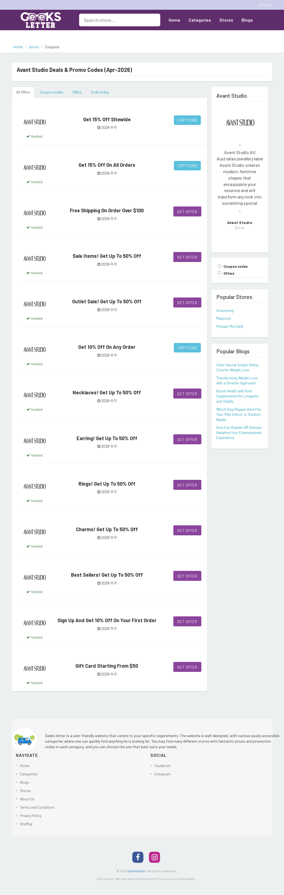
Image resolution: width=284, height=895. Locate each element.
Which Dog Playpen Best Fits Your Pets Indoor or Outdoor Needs (238, 414)
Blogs (247, 19)
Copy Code (187, 120)
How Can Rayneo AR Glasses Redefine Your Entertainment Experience (239, 432)
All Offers (23, 92)
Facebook (162, 765)
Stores (226, 19)
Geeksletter (137, 871)
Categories (200, 19)
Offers (77, 92)
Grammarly (225, 310)
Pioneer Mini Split (229, 326)
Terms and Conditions (37, 807)
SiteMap (26, 824)
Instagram (162, 774)
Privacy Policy (31, 815)
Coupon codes (51, 92)
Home (174, 19)
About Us (178, 33)
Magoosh (223, 318)
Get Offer (187, 212)
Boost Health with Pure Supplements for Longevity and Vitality (237, 396)
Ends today (100, 92)
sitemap (265, 4)
